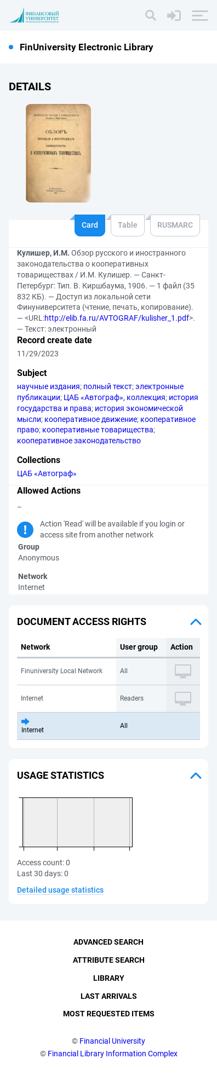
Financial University (112, 1041)
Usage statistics (60, 775)
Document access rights (81, 621)
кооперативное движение (90, 419)
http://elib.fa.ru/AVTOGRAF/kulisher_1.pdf (116, 318)
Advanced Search (108, 942)
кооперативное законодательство (79, 440)
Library (108, 978)
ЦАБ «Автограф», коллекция (114, 397)
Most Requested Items (109, 1013)
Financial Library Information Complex (113, 1053)
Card (90, 225)
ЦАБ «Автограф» (47, 473)
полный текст (107, 386)
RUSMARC (175, 225)
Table (128, 225)
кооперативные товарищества (97, 429)
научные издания (48, 386)
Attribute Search (109, 960)
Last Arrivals (109, 996)
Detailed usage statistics (60, 890)
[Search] (150, 15)
